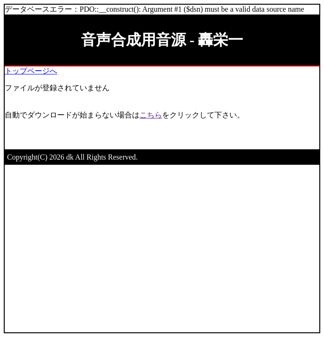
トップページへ (31, 71)
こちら (151, 115)
